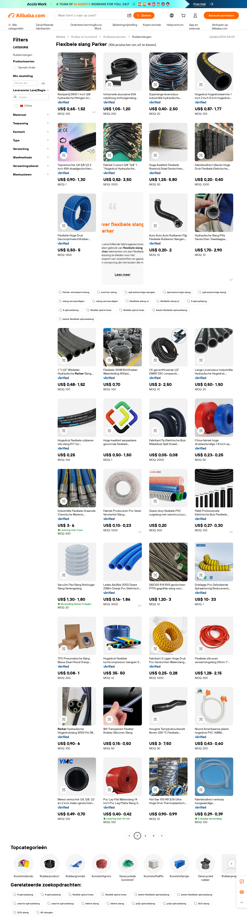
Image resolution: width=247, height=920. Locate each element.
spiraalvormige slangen (139, 292)
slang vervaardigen (71, 301)
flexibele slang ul (137, 301)
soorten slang (107, 292)
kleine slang (90, 903)
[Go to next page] (161, 835)
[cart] (184, 16)
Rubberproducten (114, 36)
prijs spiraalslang (143, 903)
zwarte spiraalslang (26, 903)
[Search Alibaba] (91, 15)
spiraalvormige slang (177, 292)
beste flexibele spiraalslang (169, 310)
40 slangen (44, 912)
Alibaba (60, 36)
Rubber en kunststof (84, 36)
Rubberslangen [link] (141, 36)
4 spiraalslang (197, 301)
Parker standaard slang (74, 292)
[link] (241, 881)
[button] (129, 15)
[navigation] (31, 436)
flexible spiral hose (98, 310)
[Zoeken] (143, 15)
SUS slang (201, 903)
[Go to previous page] (129, 835)
